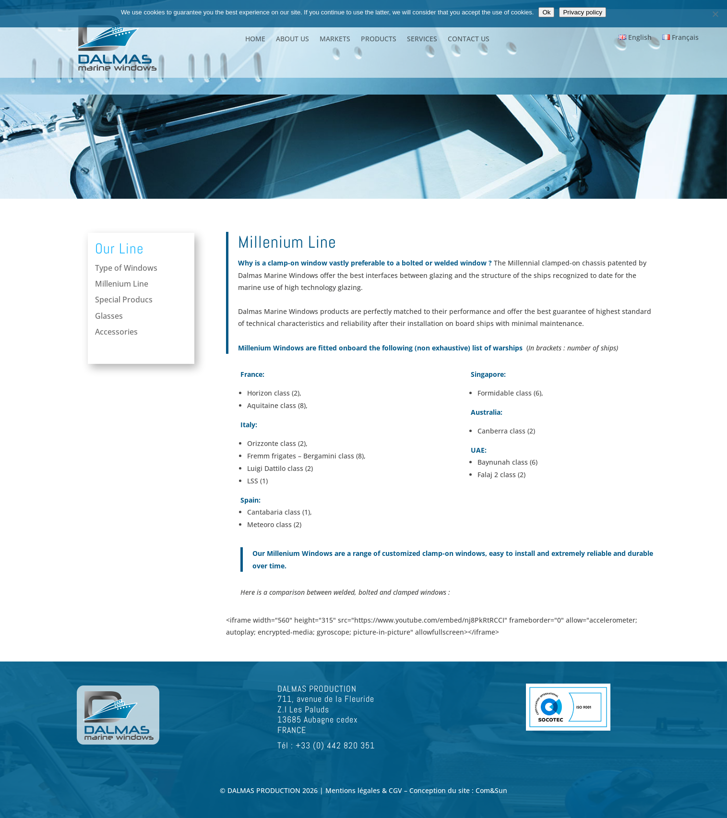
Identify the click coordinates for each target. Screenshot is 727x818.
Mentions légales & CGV (364, 790)
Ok (546, 12)
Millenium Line (121, 284)
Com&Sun (491, 790)
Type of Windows (126, 269)
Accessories (116, 331)
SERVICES (422, 39)
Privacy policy (582, 12)
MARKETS (335, 39)
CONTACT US (468, 39)
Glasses (108, 316)
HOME (255, 39)
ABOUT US (292, 39)
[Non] (715, 14)
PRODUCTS (378, 39)
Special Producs (123, 300)
